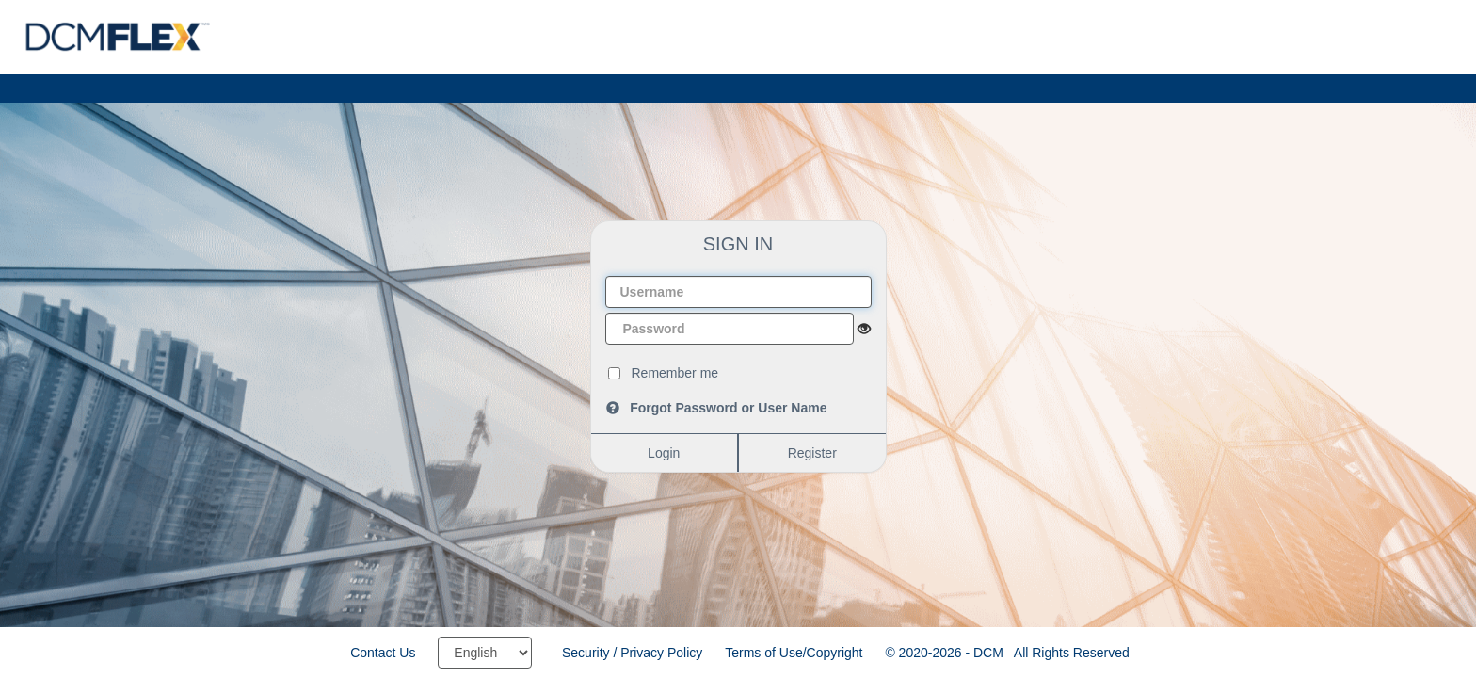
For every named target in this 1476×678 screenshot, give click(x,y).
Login (664, 452)
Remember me (675, 372)
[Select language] (485, 653)
